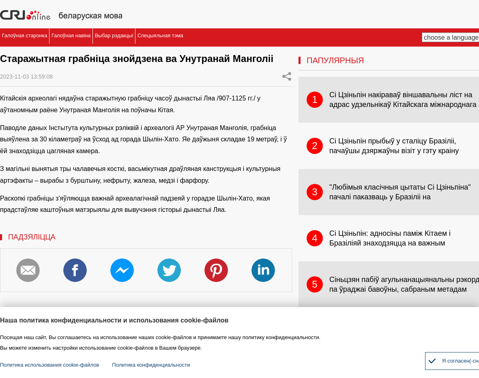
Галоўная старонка (47, 37)
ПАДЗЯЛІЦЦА (32, 237)
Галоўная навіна (137, 37)
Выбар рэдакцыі (221, 37)
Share (286, 76)
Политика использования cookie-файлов (49, 365)
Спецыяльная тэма (310, 37)
